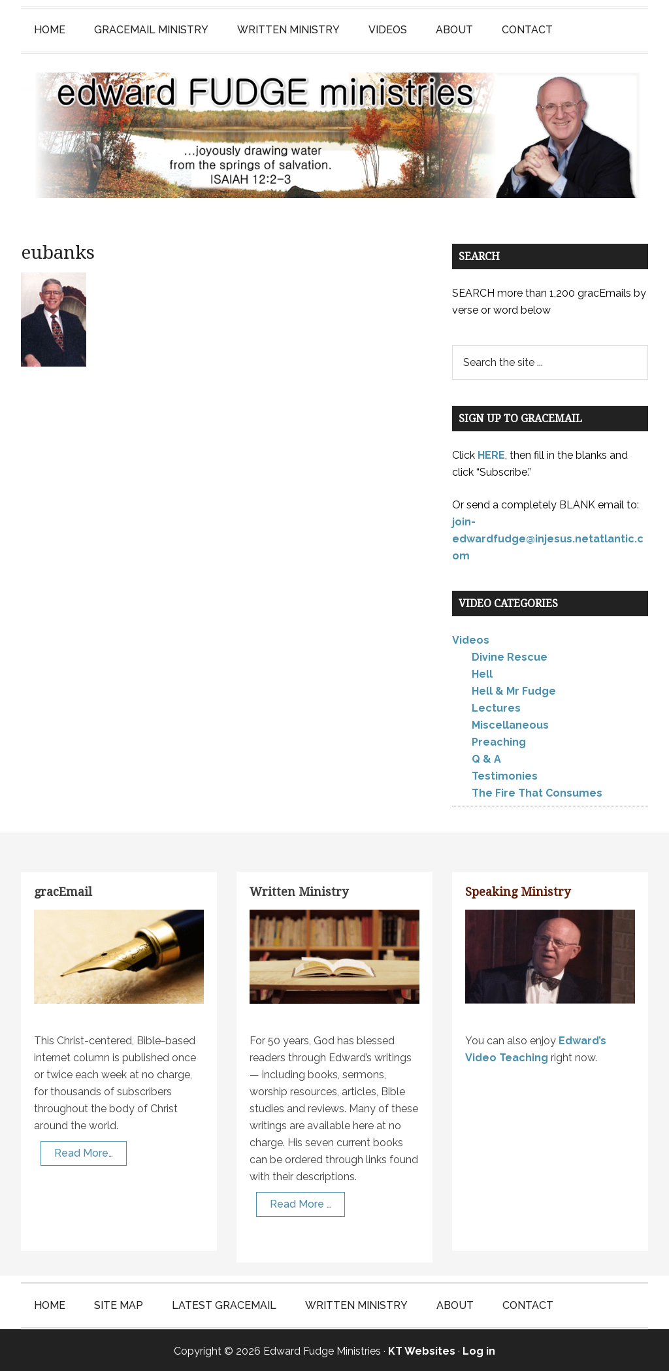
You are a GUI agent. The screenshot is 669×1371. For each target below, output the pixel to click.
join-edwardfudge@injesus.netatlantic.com (548, 537)
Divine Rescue (509, 656)
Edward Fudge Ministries (334, 134)
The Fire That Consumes (537, 791)
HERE (491, 453)
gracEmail (63, 890)
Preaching (499, 741)
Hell (482, 673)
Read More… (83, 1151)
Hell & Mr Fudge (514, 690)
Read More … (300, 1202)
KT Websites (421, 1349)
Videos (470, 639)
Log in (479, 1349)
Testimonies (505, 774)
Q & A (486, 758)
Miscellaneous (510, 724)
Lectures (496, 707)
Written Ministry (299, 890)
